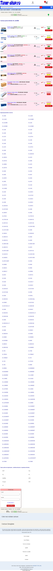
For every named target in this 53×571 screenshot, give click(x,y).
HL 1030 (4, 115)
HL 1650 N (4, 157)
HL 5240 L (30, 295)
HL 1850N (4, 164)
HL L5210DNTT (5, 416)
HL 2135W (4, 188)
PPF (29, 481)
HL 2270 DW (5, 209)
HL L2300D (4, 378)
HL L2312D (30, 378)
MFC (30, 478)
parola (2, 497)
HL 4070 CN (31, 250)
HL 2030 (4, 171)
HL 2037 (30, 174)
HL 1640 (30, 150)
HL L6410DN (5, 433)
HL (13, 12)
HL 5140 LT (30, 281)
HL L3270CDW (5, 402)
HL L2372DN (5, 388)
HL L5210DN (5, 413)
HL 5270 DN (31, 302)
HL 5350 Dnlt (31, 323)
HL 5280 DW (31, 305)
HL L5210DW (31, 416)
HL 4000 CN (5, 236)
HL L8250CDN (5, 444)
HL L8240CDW (31, 440)
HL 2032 (30, 171)
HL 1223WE (31, 126)
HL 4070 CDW (5, 250)
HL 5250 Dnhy (31, 299)
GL (3, 474)
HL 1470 (4, 146)
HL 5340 (4, 309)
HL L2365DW (31, 385)
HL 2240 (4, 198)
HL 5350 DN (31, 319)
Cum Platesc (26, 540)
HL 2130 (30, 184)
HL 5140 (4, 281)
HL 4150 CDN (31, 254)
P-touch (4, 481)
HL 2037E (4, 178)
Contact (26, 559)
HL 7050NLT (5, 357)
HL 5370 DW (31, 326)
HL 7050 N (4, 354)
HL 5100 (4, 278)
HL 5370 (4, 326)
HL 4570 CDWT (5, 261)
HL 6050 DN (31, 344)
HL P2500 (4, 461)
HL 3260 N (4, 233)
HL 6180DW (31, 347)
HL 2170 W (30, 195)
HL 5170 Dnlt (5, 292)
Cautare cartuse (4, 12)
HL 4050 (30, 240)
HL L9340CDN (5, 454)
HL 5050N (30, 271)
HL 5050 (30, 267)
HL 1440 (4, 143)
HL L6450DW (31, 437)
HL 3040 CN (31, 219)
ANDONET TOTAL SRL (37, 565)
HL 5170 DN (31, 288)
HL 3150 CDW (31, 226)
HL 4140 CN (5, 254)
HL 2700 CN (31, 216)
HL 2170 (4, 195)
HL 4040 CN (5, 240)
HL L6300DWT (31, 426)
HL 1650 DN (31, 153)
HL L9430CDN (31, 454)
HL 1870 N (4, 167)
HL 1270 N (30, 136)
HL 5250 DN (5, 299)
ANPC (26, 555)
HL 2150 (4, 191)
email (2, 492)
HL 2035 (4, 174)
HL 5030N (4, 264)
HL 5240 (4, 295)
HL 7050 (30, 350)
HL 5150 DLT (5, 288)
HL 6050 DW (5, 347)
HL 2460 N (4, 212)
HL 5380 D (30, 330)
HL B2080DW (31, 368)
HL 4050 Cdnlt (31, 243)
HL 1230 (4, 129)
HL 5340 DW (31, 316)
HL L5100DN (5, 406)
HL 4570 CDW (31, 257)
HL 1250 (4, 133)
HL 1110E (30, 115)
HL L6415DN (31, 433)
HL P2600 (30, 461)
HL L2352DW (31, 382)
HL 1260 (30, 133)
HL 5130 (30, 278)
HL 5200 (30, 292)
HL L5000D (30, 402)
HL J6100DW (5, 375)
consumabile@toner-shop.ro (26, 569)
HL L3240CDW (31, 399)
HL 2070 (30, 181)
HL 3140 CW (5, 226)
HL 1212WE (4, 122)
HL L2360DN (5, 385)
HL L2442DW (5, 392)
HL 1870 (30, 164)
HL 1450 (30, 143)
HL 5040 (30, 264)
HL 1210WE (17, 12)
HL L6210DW (5, 423)
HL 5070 (4, 274)
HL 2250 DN (5, 205)
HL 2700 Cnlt (5, 219)
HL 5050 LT (4, 271)
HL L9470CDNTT (32, 458)
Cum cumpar (26, 536)
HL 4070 (30, 247)
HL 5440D (30, 333)
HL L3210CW (5, 395)
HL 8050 (30, 364)
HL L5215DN (31, 420)
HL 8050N (4, 368)
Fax (29, 470)
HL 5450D (4, 337)
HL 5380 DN (5, 333)
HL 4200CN (4, 257)
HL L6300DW (5, 426)
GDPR (26, 547)
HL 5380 (4, 330)
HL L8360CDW (31, 447)
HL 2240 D (30, 198)
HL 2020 (30, 167)
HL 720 (30, 357)
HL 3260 (30, 229)
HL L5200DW (5, 409)
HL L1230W (30, 375)
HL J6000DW (31, 371)
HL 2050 (4, 181)
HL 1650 (4, 153)
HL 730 (3, 361)
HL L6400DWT (31, 430)
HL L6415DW (5, 437)
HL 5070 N (30, 274)
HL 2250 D (30, 202)
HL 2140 (30, 188)
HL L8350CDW (5, 447)
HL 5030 (30, 261)
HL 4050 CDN (5, 243)
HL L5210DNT (31, 413)
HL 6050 (30, 340)
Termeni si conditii (26, 551)
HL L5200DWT (31, 409)
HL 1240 (30, 129)
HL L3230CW (5, 399)
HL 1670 (30, 157)
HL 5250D (4, 302)
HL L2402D (30, 388)
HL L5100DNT (31, 406)
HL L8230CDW (5, 440)
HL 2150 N (30, 191)
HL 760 (3, 364)
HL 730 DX (30, 361)
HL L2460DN (31, 392)
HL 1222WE (4, 126)
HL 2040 (30, 178)
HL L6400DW (5, 430)
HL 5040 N (4, 267)
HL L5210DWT (5, 420)
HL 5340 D (30, 309)
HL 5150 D (30, 285)
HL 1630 (4, 150)
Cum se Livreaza (26, 544)
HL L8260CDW (31, 444)
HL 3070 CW (31, 223)
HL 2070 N (4, 184)
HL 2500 (30, 212)
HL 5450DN (30, 337)
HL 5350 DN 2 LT (6, 323)
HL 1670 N (4, 160)
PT (3, 485)
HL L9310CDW (31, 451)
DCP (3, 470)
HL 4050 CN (5, 247)
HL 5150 (4, 285)
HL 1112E (4, 119)
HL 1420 (4, 140)
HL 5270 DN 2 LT (6, 305)
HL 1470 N (30, 146)
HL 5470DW (5, 340)
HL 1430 (30, 140)
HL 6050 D (4, 344)
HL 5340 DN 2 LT (32, 312)
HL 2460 (30, 209)
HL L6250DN (31, 423)
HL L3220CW (31, 395)
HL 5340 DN (5, 312)
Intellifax (4, 478)
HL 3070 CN (5, 223)
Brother (10, 12)
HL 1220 (30, 122)
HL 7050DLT (31, 354)
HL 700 (3, 350)
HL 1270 (4, 136)
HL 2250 (4, 202)
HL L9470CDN (5, 458)
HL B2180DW (5, 371)
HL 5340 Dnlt (5, 316)
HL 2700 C (4, 216)
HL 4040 (30, 236)
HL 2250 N (30, 205)
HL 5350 (4, 319)
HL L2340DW (5, 382)
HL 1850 (30, 160)
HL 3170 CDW (5, 229)
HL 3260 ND (31, 233)
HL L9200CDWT (5, 451)
